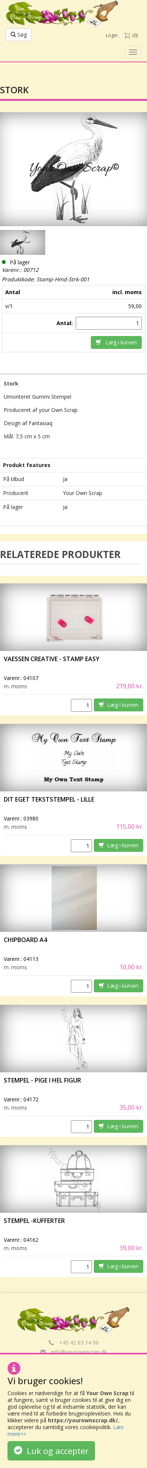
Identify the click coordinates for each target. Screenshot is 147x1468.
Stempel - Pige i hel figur (42, 1080)
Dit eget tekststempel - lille (49, 799)
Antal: (65, 323)
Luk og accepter (51, 1450)
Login (112, 35)
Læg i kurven (116, 342)
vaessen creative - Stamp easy (52, 659)
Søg (19, 34)
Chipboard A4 (25, 940)
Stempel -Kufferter (34, 1221)
